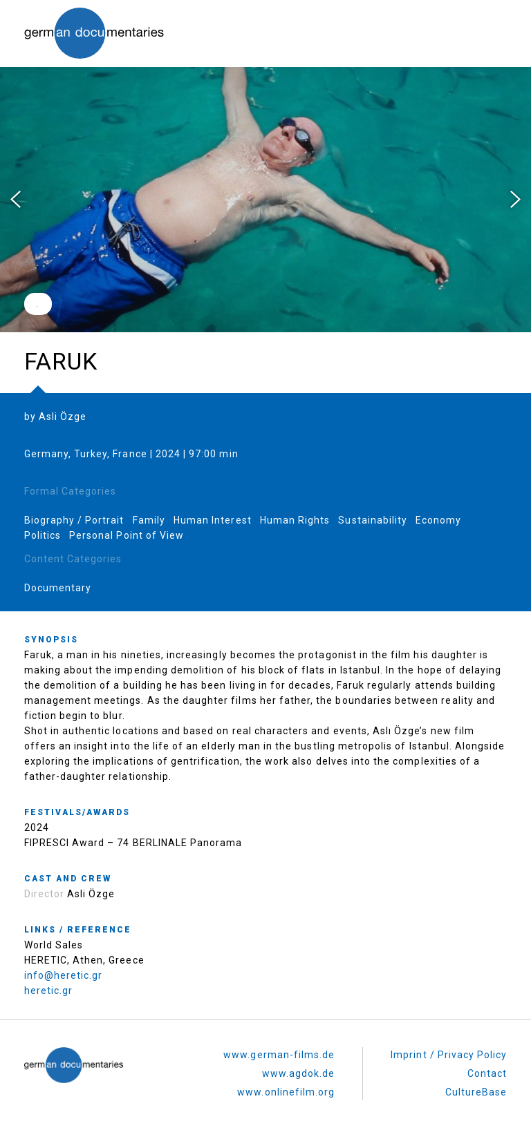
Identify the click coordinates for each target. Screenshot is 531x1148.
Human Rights (295, 520)
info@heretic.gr (63, 975)
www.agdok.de (298, 1073)
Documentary (58, 587)
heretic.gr (48, 990)
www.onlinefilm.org (286, 1092)
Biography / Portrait (74, 520)
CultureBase (476, 1092)
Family (149, 520)
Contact (487, 1073)
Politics (42, 535)
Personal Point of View (126, 535)
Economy (438, 520)
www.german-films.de (279, 1054)
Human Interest (213, 520)
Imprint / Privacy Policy (449, 1054)
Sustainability (372, 520)
